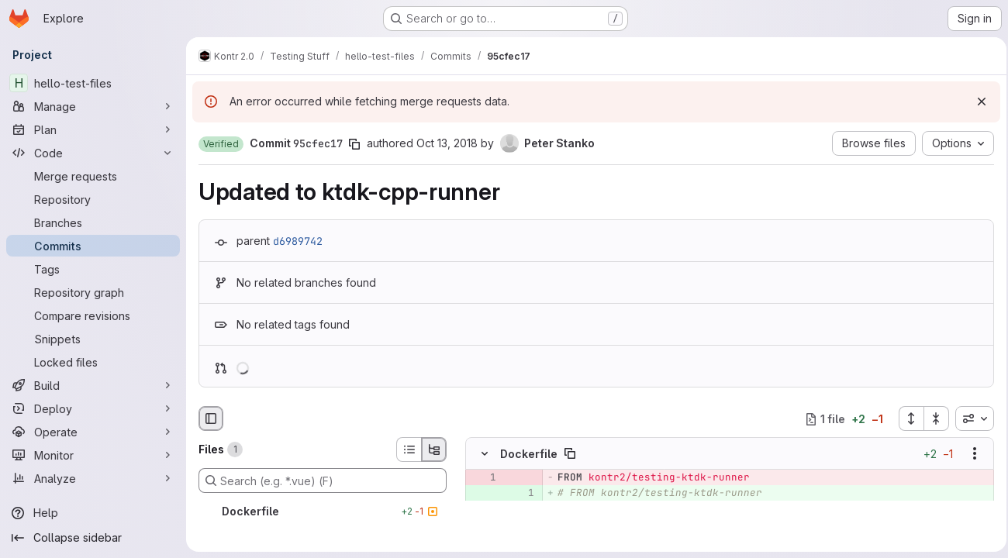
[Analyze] (93, 478)
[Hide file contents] (484, 454)
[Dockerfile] (322, 511)
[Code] (93, 153)
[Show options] (970, 454)
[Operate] (93, 432)
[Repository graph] (93, 292)
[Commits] (93, 246)
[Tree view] (434, 449)
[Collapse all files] (932, 418)
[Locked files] (93, 362)
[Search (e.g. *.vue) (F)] (322, 480)
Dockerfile (529, 453)
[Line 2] (483, 524)
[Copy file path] (570, 454)
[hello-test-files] (93, 83)
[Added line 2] (521, 509)
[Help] (93, 513)
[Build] (93, 385)
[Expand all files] (906, 418)
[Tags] (93, 269)
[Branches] (93, 222)
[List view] (408, 449)
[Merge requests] (93, 176)
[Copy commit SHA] (354, 144)
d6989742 (298, 241)
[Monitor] (93, 455)
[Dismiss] (977, 101)
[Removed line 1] (483, 478)
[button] (220, 144)
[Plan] (93, 129)
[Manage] (93, 106)
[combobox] (970, 418)
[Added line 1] (521, 493)
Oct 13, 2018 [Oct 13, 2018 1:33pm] (447, 143)
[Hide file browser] (210, 418)
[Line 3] (521, 524)
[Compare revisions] (93, 315)
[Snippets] (93, 339)
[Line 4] (521, 540)
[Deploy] (93, 408)
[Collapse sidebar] (93, 538)
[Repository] (93, 199)
